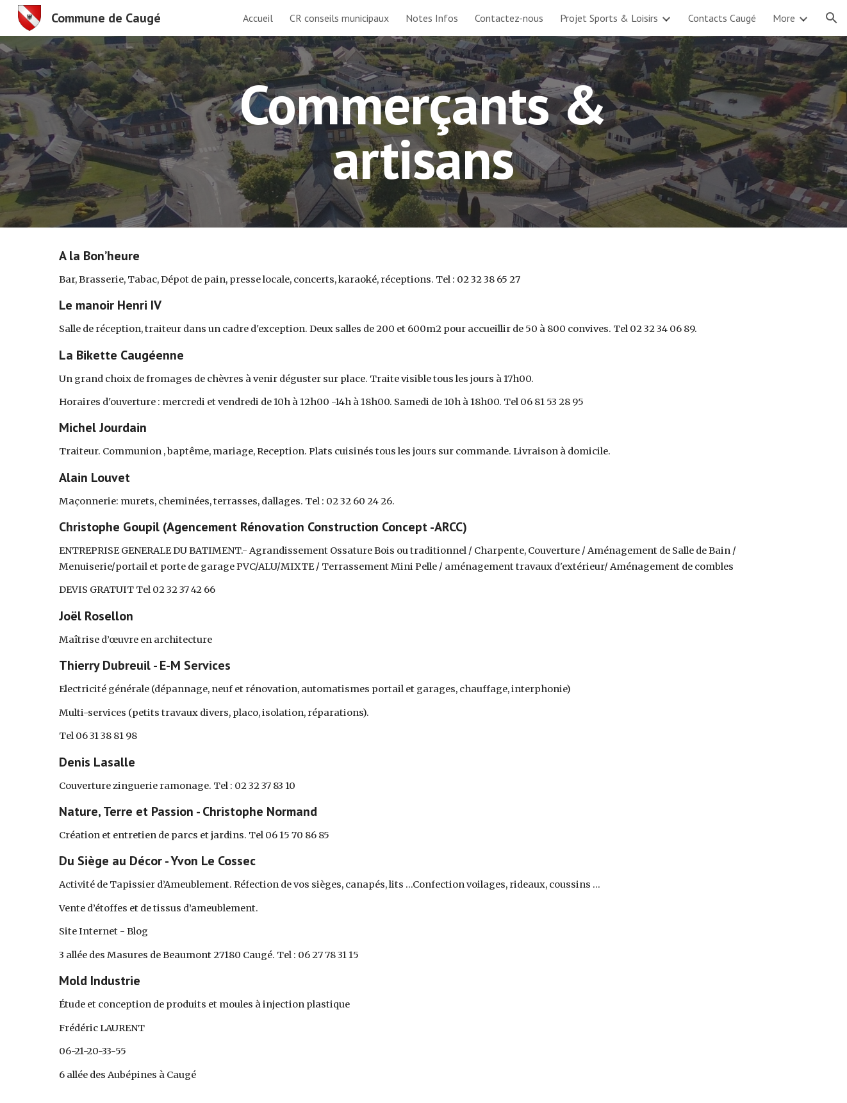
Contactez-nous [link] (509, 18)
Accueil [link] (258, 18)
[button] (831, 18)
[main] (423, 132)
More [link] (784, 18)
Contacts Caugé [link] (722, 18)
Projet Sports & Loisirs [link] (609, 18)
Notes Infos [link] (432, 18)
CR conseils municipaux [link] (339, 18)
